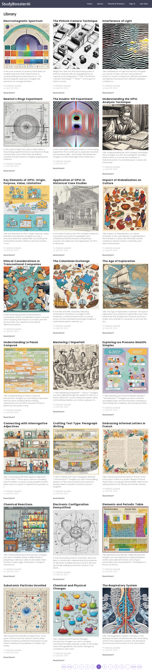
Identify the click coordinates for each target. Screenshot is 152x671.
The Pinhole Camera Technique (75, 21)
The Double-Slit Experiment (73, 99)
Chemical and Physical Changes (69, 587)
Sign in (132, 3)
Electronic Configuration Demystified (71, 506)
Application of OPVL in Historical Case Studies (70, 181)
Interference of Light (117, 21)
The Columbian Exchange (71, 261)
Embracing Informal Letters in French (123, 425)
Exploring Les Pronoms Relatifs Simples (124, 343)
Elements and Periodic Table (122, 504)
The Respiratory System (119, 585)
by (12, 85)
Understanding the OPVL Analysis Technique (120, 100)
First (64, 666)
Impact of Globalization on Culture (121, 181)
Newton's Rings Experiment (23, 99)
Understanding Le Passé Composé (21, 343)
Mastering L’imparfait (69, 342)
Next (134, 666)
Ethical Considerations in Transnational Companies (22, 262)
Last (139, 666)
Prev (70, 666)
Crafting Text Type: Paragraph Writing (75, 425)
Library (100, 3)
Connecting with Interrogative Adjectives (26, 425)
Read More (9, 92)
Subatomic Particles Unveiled (25, 585)
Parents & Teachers (116, 3)
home (89, 3)
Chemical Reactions (18, 504)
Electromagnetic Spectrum (23, 21)
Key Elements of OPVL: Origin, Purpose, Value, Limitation (25, 181)
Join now (144, 3)
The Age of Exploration (118, 261)
